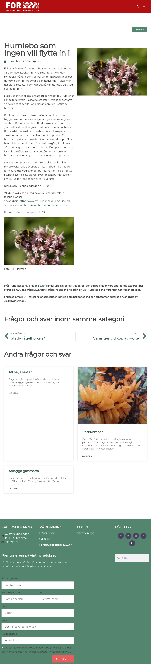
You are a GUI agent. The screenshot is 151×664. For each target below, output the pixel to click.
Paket (5, 620)
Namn (41, 592)
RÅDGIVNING (50, 527)
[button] (137, 6)
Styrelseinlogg (85, 533)
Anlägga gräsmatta (24, 471)
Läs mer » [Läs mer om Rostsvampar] (87, 456)
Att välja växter (20, 372)
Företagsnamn (10, 578)
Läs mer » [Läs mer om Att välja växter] (13, 393)
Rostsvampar (92, 432)
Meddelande (9, 633)
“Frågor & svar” (37, 285)
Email (5, 606)
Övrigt (40, 61)
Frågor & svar (47, 533)
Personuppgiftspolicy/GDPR (56, 544)
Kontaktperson (11, 592)
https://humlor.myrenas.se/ (54, 205)
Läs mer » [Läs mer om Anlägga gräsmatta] (13, 489)
